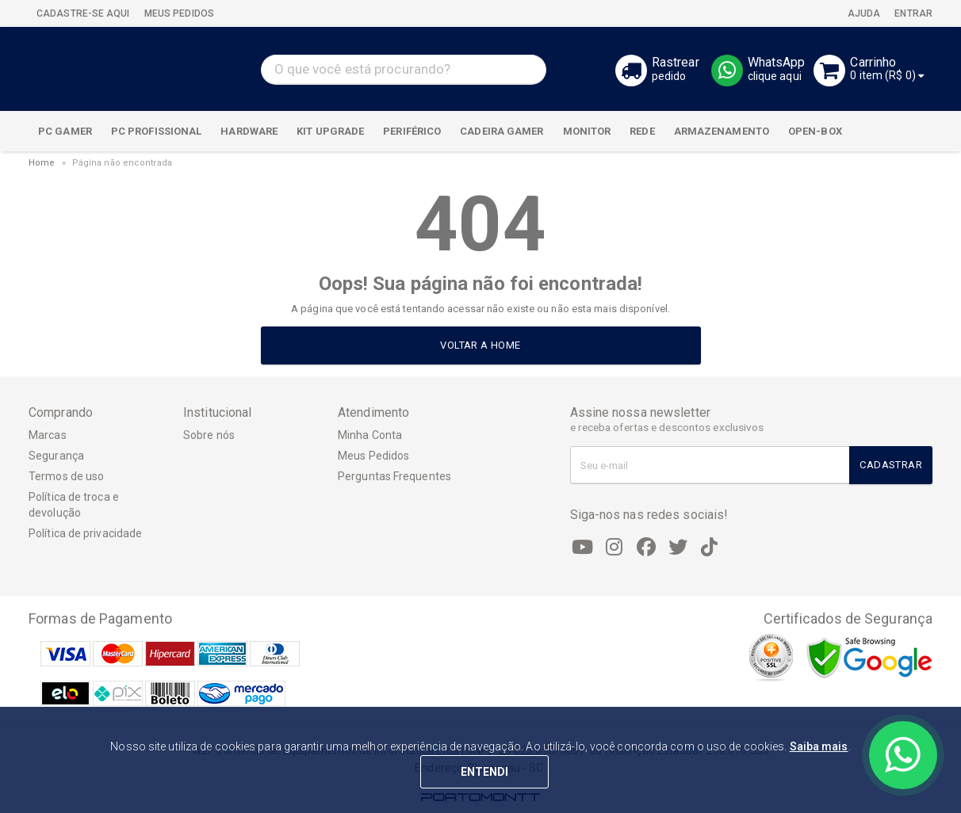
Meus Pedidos (373, 455)
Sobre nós (209, 435)
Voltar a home (480, 345)
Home (42, 163)
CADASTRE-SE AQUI (83, 13)
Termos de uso (66, 476)
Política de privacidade (85, 533)
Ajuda (863, 13)
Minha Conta (370, 435)
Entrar (912, 13)
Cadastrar (891, 465)
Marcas (48, 435)
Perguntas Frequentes (394, 476)
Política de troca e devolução (74, 504)
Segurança (56, 455)
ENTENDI (485, 771)
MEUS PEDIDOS (178, 13)
